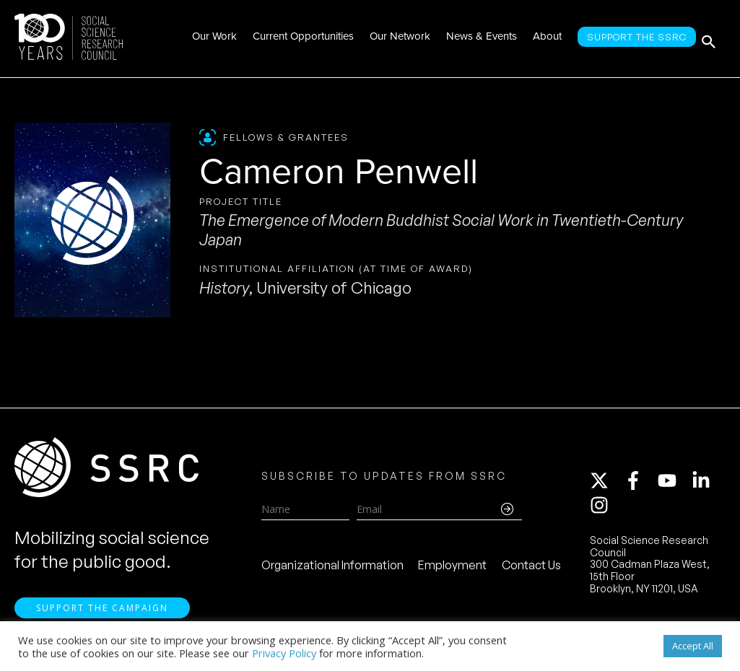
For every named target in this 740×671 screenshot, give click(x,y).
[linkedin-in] (707, 483)
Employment (452, 568)
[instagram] (602, 508)
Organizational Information (332, 568)
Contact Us (531, 568)
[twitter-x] (606, 483)
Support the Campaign (102, 614)
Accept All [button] (692, 645)
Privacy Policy (284, 653)
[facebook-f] (640, 483)
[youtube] (673, 483)
